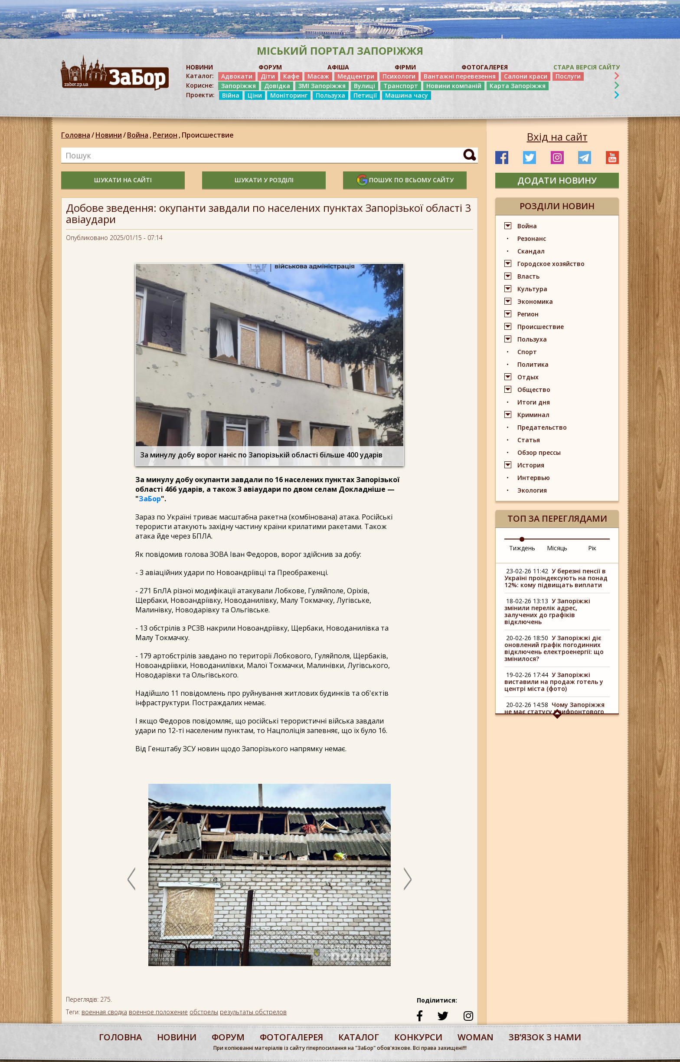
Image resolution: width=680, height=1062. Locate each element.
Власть (528, 276)
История (530, 465)
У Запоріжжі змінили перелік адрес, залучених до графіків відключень (547, 611)
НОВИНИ (199, 67)
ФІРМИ (405, 67)
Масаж (318, 76)
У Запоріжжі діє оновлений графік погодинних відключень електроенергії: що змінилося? (554, 648)
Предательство (542, 427)
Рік (592, 548)
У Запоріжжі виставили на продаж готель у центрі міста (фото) (553, 682)
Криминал (533, 415)
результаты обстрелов (253, 1012)
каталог (358, 1037)
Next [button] (408, 879)
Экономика (535, 301)
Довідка (277, 86)
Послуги (568, 76)
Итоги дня (533, 402)
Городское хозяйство (551, 264)
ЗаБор (150, 498)
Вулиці (364, 86)
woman (476, 1037)
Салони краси (525, 76)
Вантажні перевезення (460, 76)
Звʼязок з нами (545, 1037)
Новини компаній (453, 86)
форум (228, 1037)
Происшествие (208, 135)
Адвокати (236, 76)
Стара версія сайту (586, 67)
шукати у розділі (264, 180)
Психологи (398, 76)
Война (140, 135)
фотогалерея (291, 1037)
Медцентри (355, 76)
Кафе (291, 76)
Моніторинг (288, 95)
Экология (532, 490)
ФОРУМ (270, 67)
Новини (108, 135)
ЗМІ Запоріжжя (322, 86)
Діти (268, 76)
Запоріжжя (238, 86)
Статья (528, 440)
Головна (75, 135)
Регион (167, 135)
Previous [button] (131, 879)
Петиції (365, 95)
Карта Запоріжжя (518, 86)
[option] (269, 879)
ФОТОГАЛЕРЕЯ (484, 67)
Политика (533, 364)
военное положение (158, 1012)
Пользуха (330, 95)
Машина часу (406, 95)
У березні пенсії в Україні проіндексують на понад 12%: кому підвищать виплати (556, 578)
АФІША (338, 67)
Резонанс (531, 238)
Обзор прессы (539, 452)
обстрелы (204, 1012)
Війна (230, 95)
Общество (533, 389)
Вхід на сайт (557, 136)
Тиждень (522, 548)
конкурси (418, 1037)
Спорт (527, 352)
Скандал (531, 251)
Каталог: (200, 75)
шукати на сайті (123, 180)
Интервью (533, 477)
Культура (532, 289)
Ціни (255, 95)
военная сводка (104, 1012)
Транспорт (400, 86)
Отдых (528, 377)
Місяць (557, 548)
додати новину (557, 180)
